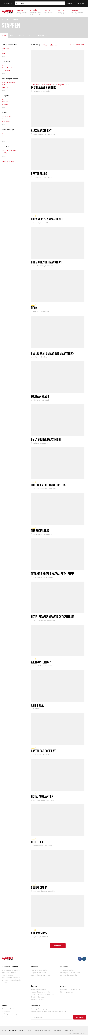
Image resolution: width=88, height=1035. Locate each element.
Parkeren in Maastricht (68, 975)
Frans (4, 51)
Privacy (28, 1030)
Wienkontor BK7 (41, 662)
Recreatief (42, 35)
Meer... (4, 57)
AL (2, 133)
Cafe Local (37, 705)
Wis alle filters (8, 161)
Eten (12, 35)
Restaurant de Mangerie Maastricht (53, 353)
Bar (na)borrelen (8, 68)
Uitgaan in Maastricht (38, 973)
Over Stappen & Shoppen (11, 970)
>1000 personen (8, 153)
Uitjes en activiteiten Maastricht (43, 994)
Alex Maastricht (41, 130)
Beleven (34, 986)
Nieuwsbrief (36, 1005)
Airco (4, 65)
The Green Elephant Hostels (48, 485)
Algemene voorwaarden (43, 1030)
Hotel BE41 (38, 842)
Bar (3, 99)
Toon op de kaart (77, 45)
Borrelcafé (6, 104)
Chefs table (6, 70)
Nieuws (4, 1005)
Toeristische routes (38, 997)
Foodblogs (6, 1011)
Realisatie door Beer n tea (77, 1033)
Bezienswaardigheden (39, 989)
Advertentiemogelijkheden (12, 980)
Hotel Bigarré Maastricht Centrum (52, 616)
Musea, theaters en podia (40, 992)
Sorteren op (35, 45)
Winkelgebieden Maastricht (70, 973)
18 (2, 136)
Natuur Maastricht (37, 999)
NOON (34, 308)
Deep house (6, 121)
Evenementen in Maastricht (70, 989)
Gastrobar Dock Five (43, 751)
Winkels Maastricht (67, 970)
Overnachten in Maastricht (40, 975)
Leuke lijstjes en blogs (10, 1014)
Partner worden (7, 975)
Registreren (80, 3)
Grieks (4, 53)
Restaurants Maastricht (39, 970)
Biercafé (5, 102)
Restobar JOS (39, 174)
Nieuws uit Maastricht (9, 1009)
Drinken (21, 35)
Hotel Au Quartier (42, 796)
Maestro (5, 87)
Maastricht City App (9, 973)
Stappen (34, 966)
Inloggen (70, 3)
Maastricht (8, 3)
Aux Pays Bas (39, 933)
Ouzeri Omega (39, 887)
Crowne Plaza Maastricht (47, 219)
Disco (4, 119)
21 (2, 138)
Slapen (31, 35)
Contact (4, 983)
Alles (4, 35)
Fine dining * (6, 48)
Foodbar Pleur (40, 396)
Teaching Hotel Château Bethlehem (52, 574)
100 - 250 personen (9, 150)
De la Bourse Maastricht (46, 439)
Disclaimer (57, 1030)
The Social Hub (40, 530)
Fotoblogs (5, 1016)
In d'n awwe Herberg (43, 87)
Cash (3, 85)
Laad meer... (58, 945)
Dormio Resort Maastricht (47, 262)
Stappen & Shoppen (10, 966)
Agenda (63, 986)
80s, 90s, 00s (6, 116)
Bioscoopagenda (66, 992)
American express (8, 82)
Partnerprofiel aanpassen (11, 978)
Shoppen (64, 966)
